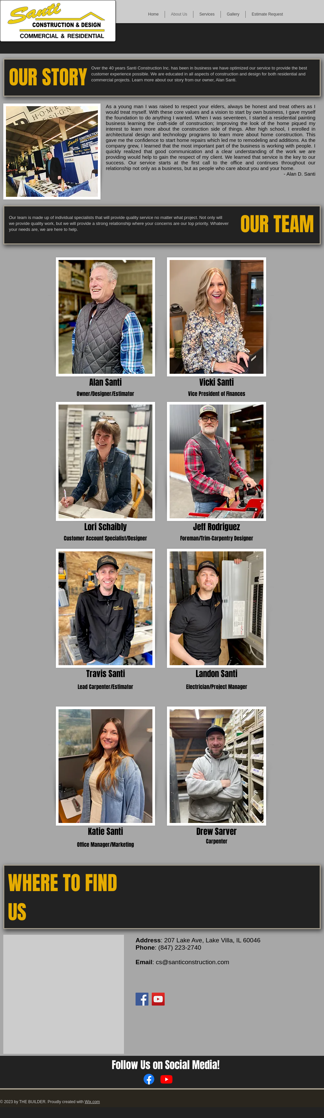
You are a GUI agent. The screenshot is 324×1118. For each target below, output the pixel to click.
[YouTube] (158, 999)
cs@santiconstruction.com (192, 962)
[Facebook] (142, 999)
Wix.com (92, 1101)
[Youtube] (166, 1079)
